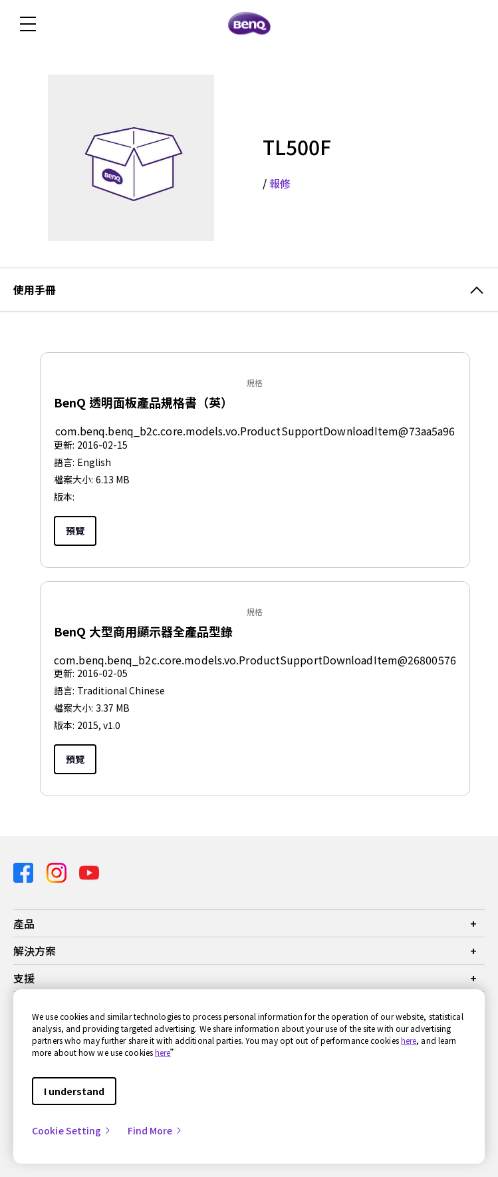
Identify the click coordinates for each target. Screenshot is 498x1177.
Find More (156, 1130)
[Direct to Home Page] (249, 24)
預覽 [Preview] (75, 530)
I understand (74, 1091)
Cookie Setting (72, 1130)
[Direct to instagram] (58, 871)
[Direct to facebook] (24, 871)
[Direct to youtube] (89, 871)
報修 (280, 183)
